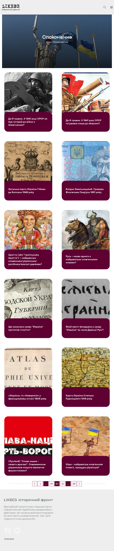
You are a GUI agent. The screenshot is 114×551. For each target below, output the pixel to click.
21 (62, 483)
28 (73, 483)
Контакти (9, 539)
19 (51, 483)
